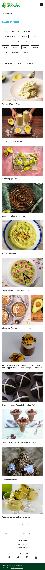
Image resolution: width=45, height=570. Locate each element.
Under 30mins (8, 63)
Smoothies (15, 52)
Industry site (22, 544)
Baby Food (15, 31)
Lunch (5, 47)
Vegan (20, 63)
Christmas (24, 36)
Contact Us (6, 533)
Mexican (15, 47)
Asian (5, 31)
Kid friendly (29, 42)
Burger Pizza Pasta (9, 36)
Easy (5, 42)
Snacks (26, 52)
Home (4, 13)
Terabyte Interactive (17, 568)
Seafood (35, 47)
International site (22, 547)
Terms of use (26, 533)
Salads (25, 47)
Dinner (34, 36)
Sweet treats (7, 58)
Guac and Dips (16, 42)
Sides (5, 52)
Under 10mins (21, 58)
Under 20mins (35, 58)
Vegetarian (30, 63)
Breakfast (27, 31)
